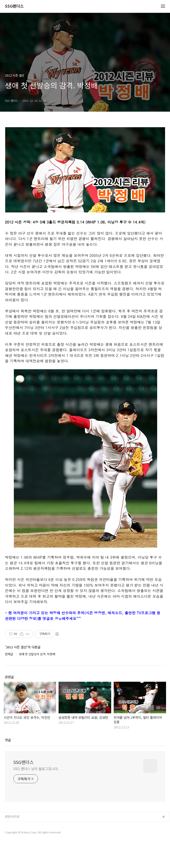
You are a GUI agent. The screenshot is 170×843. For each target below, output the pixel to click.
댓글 (8, 740)
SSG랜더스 (14, 6)
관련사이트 (12, 816)
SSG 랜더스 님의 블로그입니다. (36, 768)
